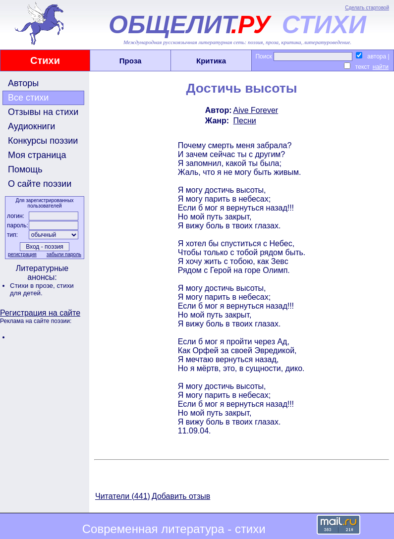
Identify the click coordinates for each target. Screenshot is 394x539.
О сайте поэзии (39, 184)
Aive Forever (255, 110)
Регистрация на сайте (40, 313)
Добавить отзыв (181, 496)
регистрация (22, 254)
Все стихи (28, 98)
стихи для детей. (42, 289)
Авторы (23, 83)
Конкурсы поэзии (43, 141)
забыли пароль (64, 254)
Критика (211, 60)
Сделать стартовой (367, 7)
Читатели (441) (122, 496)
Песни (244, 120)
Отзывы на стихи (43, 112)
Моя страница (37, 155)
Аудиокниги (31, 126)
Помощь (25, 169)
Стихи (45, 60)
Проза (130, 60)
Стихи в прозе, (33, 285)
